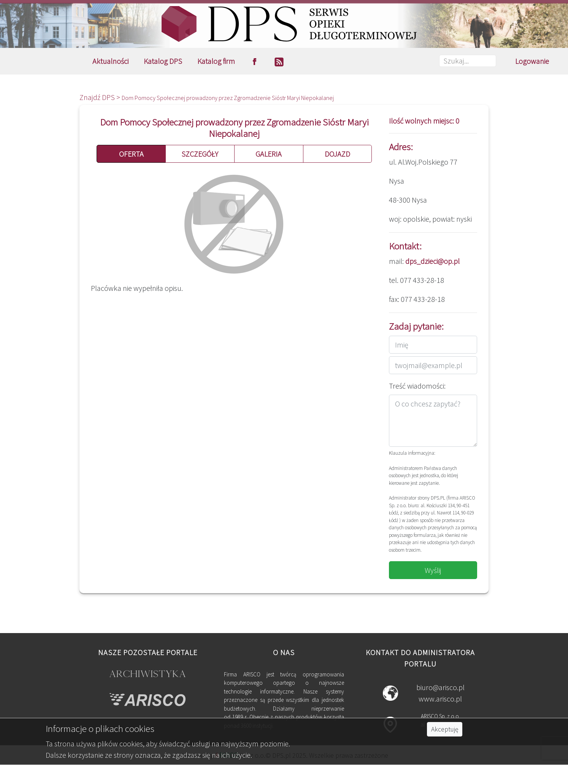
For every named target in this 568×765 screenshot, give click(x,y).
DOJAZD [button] (337, 154)
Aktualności (110, 61)
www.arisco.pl (440, 698)
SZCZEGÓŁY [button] (199, 154)
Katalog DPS (163, 61)
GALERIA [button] (268, 154)
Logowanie (532, 61)
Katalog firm (216, 61)
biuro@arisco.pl (440, 687)
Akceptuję (444, 729)
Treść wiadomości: (417, 385)
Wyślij (433, 570)
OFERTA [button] (131, 154)
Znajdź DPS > (100, 97)
